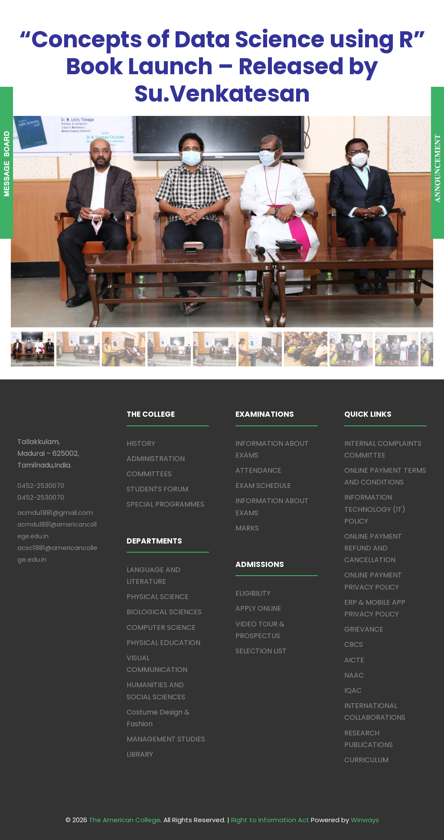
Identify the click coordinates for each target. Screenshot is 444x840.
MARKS (247, 528)
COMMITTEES (149, 474)
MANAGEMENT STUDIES (166, 739)
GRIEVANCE (363, 629)
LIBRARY (140, 754)
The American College (124, 819)
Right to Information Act (270, 819)
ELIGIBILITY (253, 593)
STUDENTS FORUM (157, 489)
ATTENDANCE (258, 470)
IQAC (353, 690)
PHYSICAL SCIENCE (158, 597)
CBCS (353, 644)
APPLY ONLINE (258, 608)
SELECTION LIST (261, 651)
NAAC (354, 675)
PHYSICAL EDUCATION (163, 643)
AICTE (354, 660)
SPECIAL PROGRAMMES (165, 504)
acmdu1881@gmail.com (55, 512)
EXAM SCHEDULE (263, 486)
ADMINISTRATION (156, 459)
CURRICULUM (366, 760)
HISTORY (141, 443)
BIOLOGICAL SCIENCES (164, 612)
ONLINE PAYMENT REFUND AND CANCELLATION (373, 548)
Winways (365, 819)
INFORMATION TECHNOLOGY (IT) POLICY (374, 509)
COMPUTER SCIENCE (161, 627)
